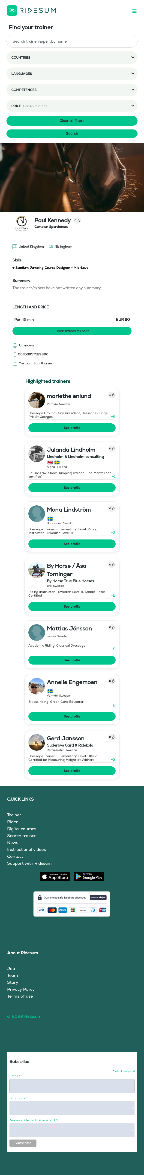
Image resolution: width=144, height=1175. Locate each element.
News (12, 842)
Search (72, 133)
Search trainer (21, 835)
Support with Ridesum (29, 863)
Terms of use (20, 996)
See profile (72, 428)
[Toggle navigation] (137, 10)
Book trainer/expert (72, 331)
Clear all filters (72, 120)
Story (12, 982)
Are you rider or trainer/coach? (33, 1120)
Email (14, 1076)
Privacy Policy (21, 989)
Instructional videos (26, 849)
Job (11, 968)
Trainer (14, 815)
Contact (15, 856)
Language (18, 1098)
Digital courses (21, 828)
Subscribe (23, 1143)
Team (12, 975)
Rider (12, 821)
